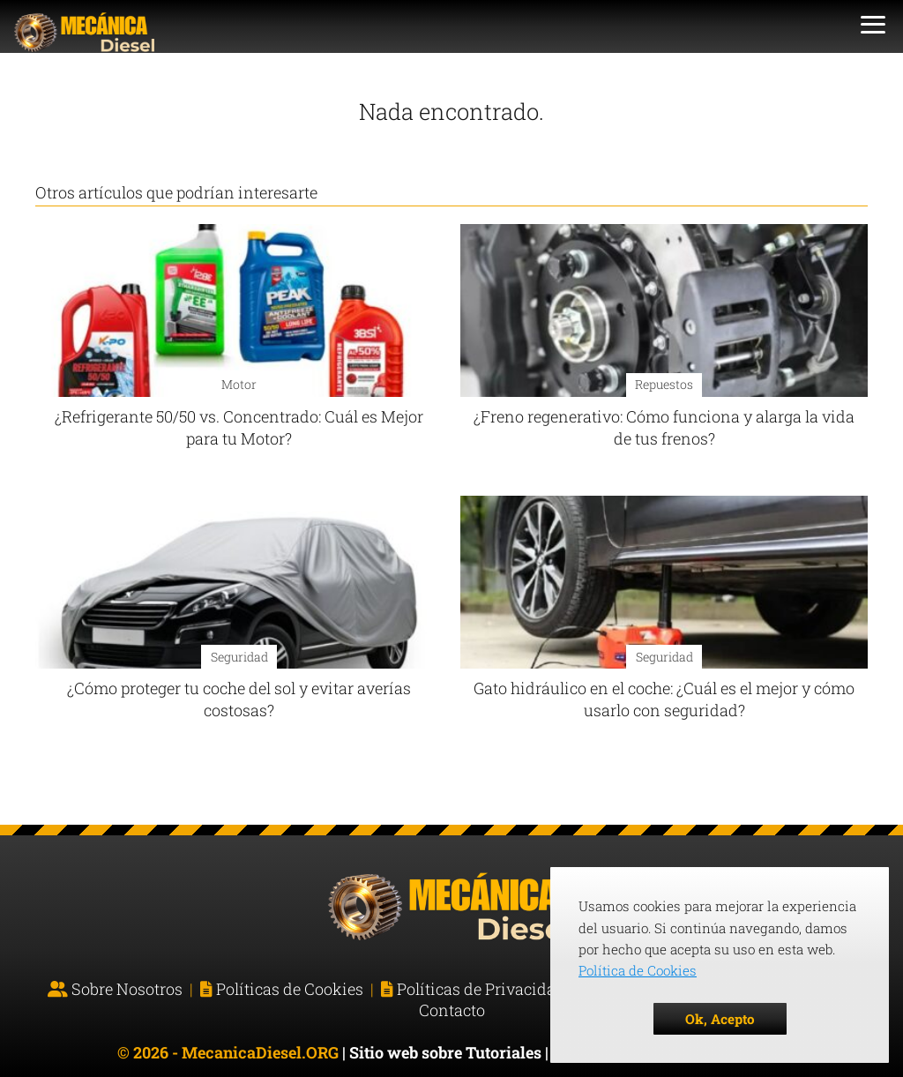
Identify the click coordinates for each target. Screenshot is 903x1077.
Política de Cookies (637, 970)
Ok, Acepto (720, 1019)
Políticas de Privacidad (481, 988)
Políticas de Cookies (289, 988)
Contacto (452, 1010)
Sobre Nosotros (127, 988)
